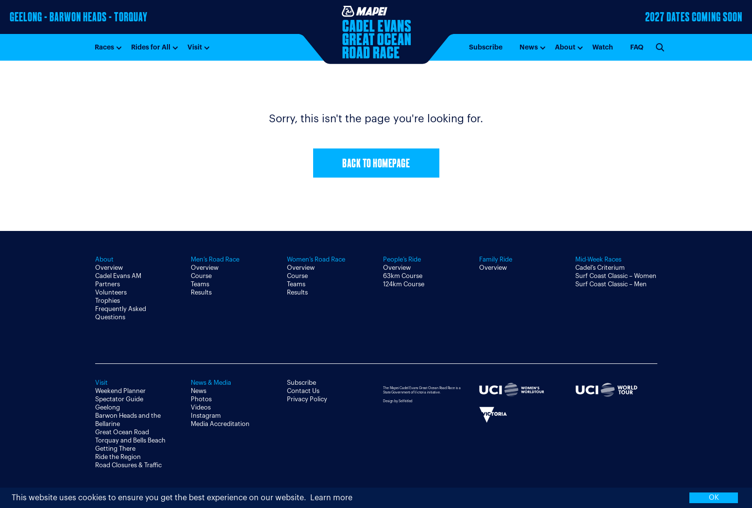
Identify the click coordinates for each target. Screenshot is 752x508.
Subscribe (485, 47)
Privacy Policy (307, 399)
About (565, 47)
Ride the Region (118, 457)
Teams (200, 284)
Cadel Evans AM (118, 276)
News (528, 47)
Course (201, 276)
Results (201, 292)
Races (104, 47)
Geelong (107, 407)
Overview (109, 267)
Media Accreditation (220, 424)
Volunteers (111, 292)
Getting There (115, 448)
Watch (602, 47)
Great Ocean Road (122, 432)
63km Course (402, 276)
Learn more (331, 498)
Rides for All (150, 47)
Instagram (206, 415)
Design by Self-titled (397, 401)
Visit (194, 47)
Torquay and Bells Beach (130, 440)
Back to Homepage (376, 164)
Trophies (107, 300)
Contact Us (303, 391)
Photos (201, 399)
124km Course (403, 284)
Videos (201, 407)
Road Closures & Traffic (128, 465)
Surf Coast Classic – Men (611, 284)
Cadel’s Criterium (600, 267)
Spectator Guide (119, 399)
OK (714, 497)
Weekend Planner (120, 391)
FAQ (636, 47)
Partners (107, 284)
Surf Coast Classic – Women (615, 276)
